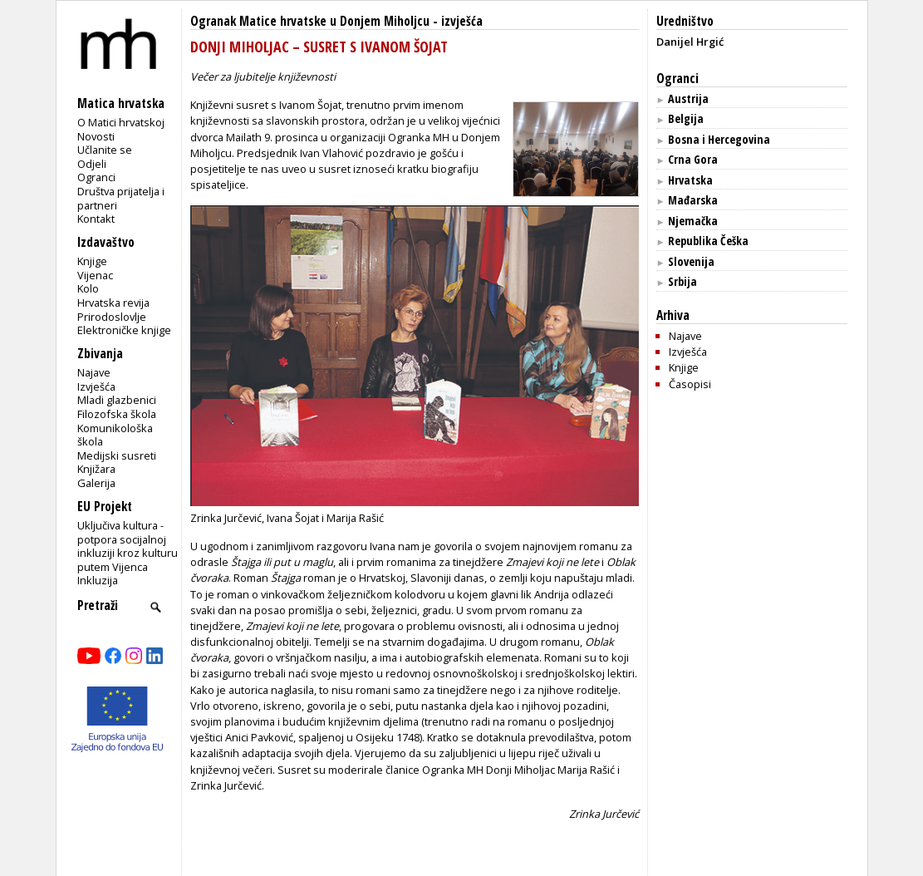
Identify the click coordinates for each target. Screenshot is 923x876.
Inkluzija (97, 580)
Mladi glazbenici (116, 399)
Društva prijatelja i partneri (120, 198)
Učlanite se (104, 149)
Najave (93, 372)
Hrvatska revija (113, 302)
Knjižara (96, 468)
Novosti (96, 136)
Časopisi (690, 383)
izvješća (462, 21)
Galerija (96, 482)
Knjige (92, 260)
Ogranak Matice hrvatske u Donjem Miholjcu (310, 21)
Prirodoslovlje (111, 316)
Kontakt (96, 218)
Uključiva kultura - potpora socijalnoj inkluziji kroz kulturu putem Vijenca (127, 546)
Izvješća (96, 386)
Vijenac (95, 275)
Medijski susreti (116, 455)
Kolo (88, 288)
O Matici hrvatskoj (120, 122)
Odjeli (91, 163)
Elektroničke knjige (124, 329)
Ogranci (96, 177)
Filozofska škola (116, 413)
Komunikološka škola (115, 435)
